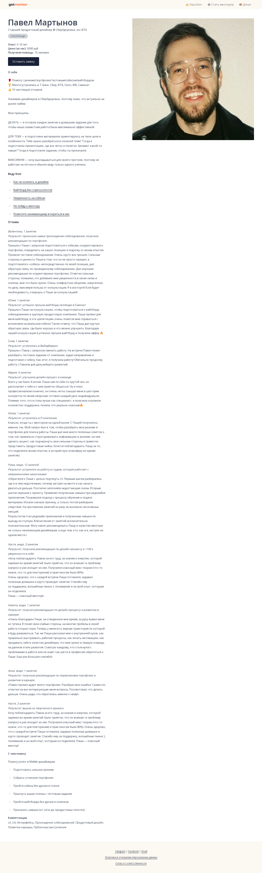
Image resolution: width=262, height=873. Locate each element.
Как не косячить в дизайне (31, 182)
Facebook (133, 851)
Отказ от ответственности (131, 863)
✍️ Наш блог (194, 4)
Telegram (120, 851)
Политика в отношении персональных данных (131, 857)
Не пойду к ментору (26, 206)
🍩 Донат (245, 4)
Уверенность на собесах (29, 198)
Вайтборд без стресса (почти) (32, 190)
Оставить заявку (24, 61)
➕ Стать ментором (220, 4)
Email (144, 851)
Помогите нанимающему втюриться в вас (41, 214)
